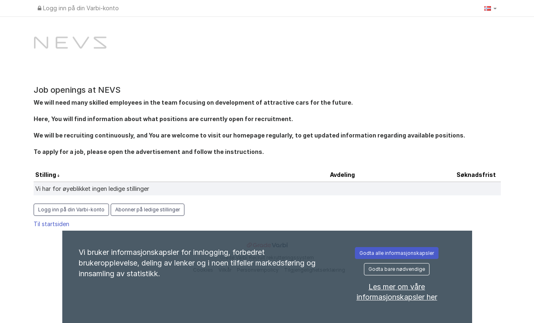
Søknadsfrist (476, 174)
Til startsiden (51, 223)
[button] (490, 8)
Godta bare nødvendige (396, 269)
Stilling (46, 174)
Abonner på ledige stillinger (147, 209)
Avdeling (342, 174)
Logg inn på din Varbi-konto (78, 8)
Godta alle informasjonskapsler (396, 253)
